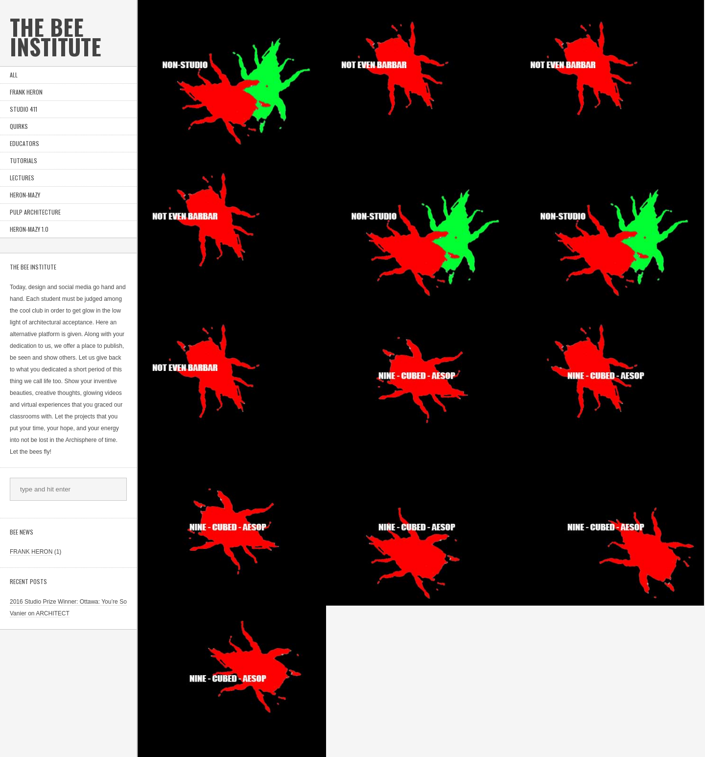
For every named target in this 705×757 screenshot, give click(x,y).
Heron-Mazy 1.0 (29, 229)
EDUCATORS (24, 143)
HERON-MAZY (25, 195)
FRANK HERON (26, 92)
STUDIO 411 (23, 109)
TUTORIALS (23, 160)
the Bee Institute (55, 36)
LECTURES (22, 177)
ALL (14, 75)
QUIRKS (19, 126)
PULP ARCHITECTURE (35, 212)
